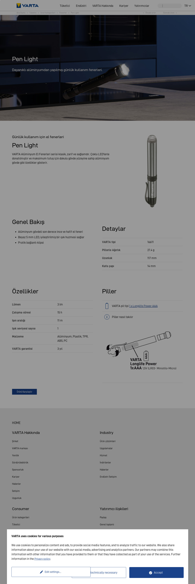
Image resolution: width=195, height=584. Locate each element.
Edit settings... (42, 572)
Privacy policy (43, 558)
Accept (158, 572)
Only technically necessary (100, 572)
